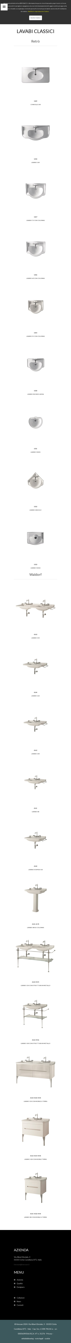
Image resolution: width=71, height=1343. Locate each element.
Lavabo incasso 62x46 (35, 394)
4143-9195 (35, 982)
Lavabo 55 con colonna (35, 336)
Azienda (18, 1280)
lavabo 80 (35, 811)
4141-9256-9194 (35, 1214)
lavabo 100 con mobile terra (35, 1159)
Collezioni (19, 1298)
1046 (35, 275)
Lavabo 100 (35, 162)
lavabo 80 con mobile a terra (35, 1217)
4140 (35, 866)
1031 (35, 448)
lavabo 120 (35, 696)
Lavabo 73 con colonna (35, 220)
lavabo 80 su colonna (35, 927)
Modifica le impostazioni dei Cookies (38, 11)
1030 (35, 391)
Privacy (49, 1334)
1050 (35, 159)
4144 (35, 692)
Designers (19, 1287)
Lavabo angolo (35, 510)
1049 (35, 101)
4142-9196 (35, 1040)
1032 (35, 506)
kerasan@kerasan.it (21, 1264)
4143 (35, 634)
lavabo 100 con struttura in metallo (35, 1043)
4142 (35, 750)
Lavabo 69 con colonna (35, 278)
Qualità (19, 1283)
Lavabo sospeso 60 (35, 869)
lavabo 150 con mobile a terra (35, 1101)
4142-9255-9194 (35, 1156)
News (17, 1301)
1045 (35, 333)
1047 (35, 217)
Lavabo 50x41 (35, 452)
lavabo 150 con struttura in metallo (35, 985)
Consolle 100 (36, 104)
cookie (47, 1338)
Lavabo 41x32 (35, 568)
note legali (39, 1338)
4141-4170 (35, 924)
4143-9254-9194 (35, 1098)
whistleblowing (27, 1338)
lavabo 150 (35, 638)
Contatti (18, 1305)
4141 (35, 808)
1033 (35, 564)
